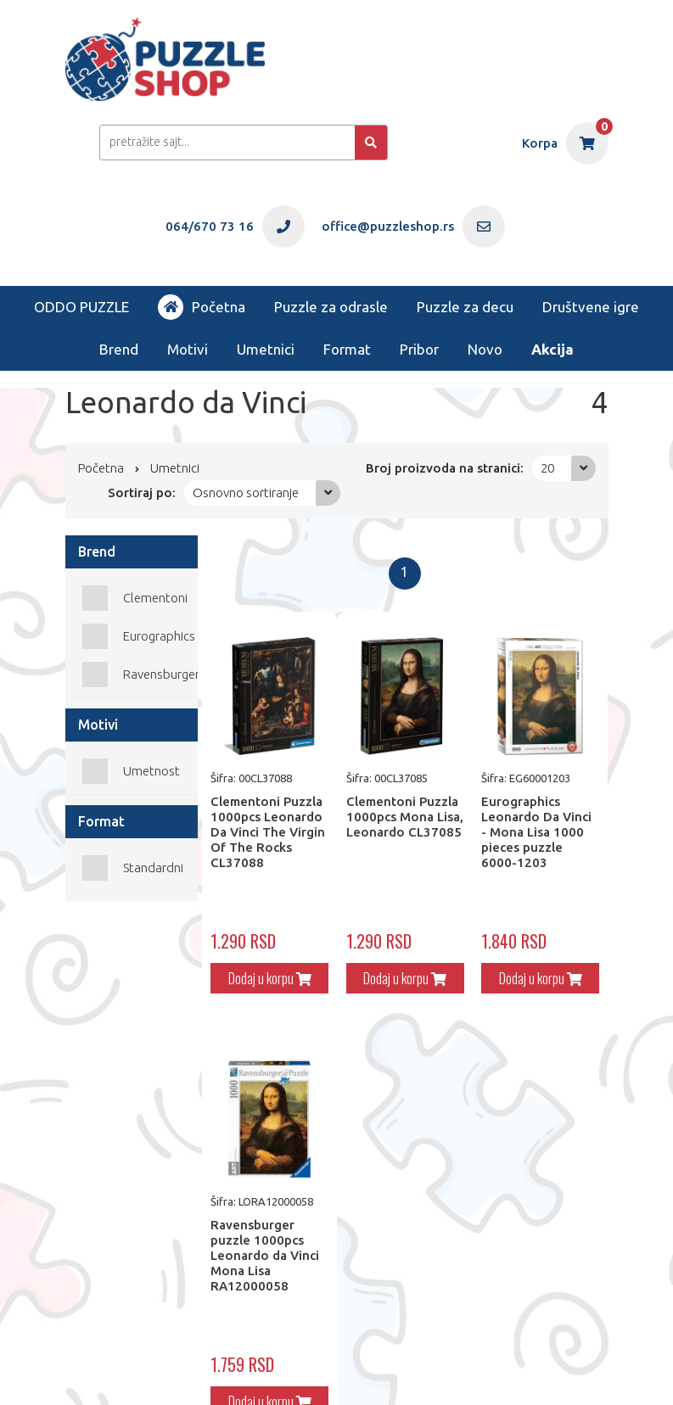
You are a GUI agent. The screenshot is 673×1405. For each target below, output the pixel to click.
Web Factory (131, 1372)
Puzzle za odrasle (331, 307)
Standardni (153, 867)
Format (347, 349)
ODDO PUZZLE (81, 307)
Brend (118, 349)
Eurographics (159, 636)
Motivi (187, 349)
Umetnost (151, 771)
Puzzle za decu (465, 307)
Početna (201, 307)
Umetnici (265, 349)
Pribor (419, 349)
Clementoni (155, 598)
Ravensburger (161, 674)
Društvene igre (590, 307)
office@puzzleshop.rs (267, 1359)
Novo (485, 349)
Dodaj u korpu (252, 964)
